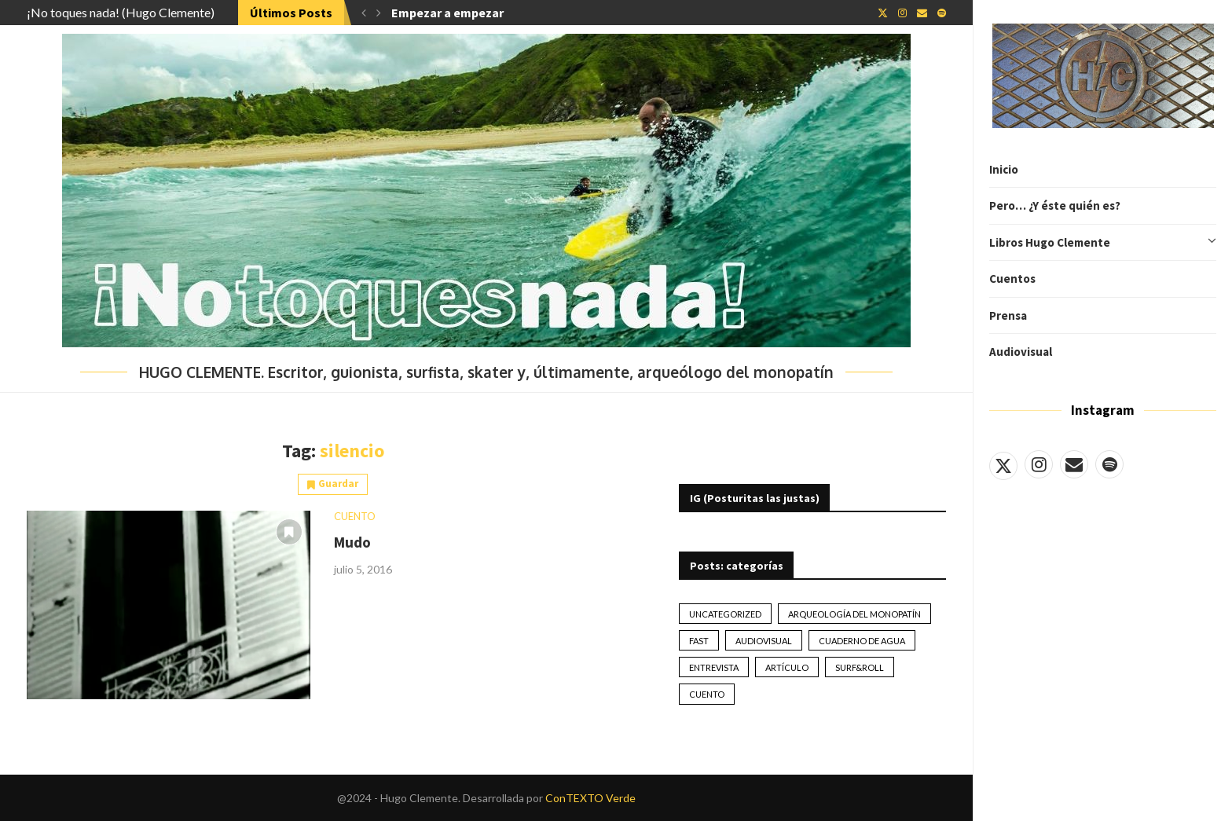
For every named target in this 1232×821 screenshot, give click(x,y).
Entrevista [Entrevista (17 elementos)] (714, 667)
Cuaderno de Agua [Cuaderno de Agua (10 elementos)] (862, 641)
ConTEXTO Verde (590, 798)
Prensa (1008, 315)
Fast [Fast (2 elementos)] (699, 641)
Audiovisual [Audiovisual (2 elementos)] (763, 641)
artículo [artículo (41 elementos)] (786, 667)
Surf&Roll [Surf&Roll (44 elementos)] (859, 667)
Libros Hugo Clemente (1102, 243)
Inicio (1003, 169)
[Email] (1074, 464)
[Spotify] (1109, 464)
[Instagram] (1039, 464)
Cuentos (1012, 278)
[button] (364, 12)
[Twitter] (1003, 464)
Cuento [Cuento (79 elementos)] (706, 694)
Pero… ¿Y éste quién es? (1054, 205)
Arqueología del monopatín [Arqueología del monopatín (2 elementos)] (854, 614)
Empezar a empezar (447, 12)
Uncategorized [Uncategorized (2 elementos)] (725, 614)
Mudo (352, 542)
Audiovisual (1020, 351)
